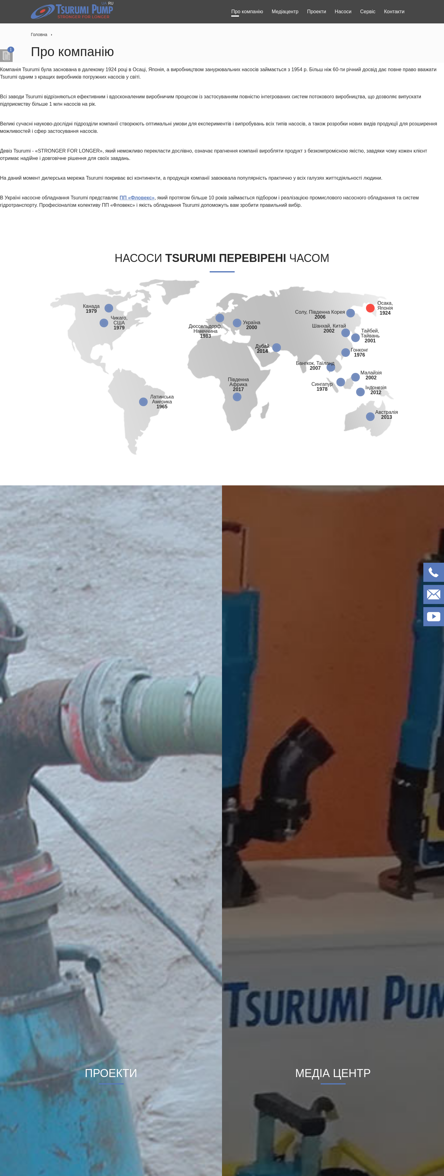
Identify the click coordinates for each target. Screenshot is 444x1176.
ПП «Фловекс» (137, 197)
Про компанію (247, 11)
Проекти (316, 11)
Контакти (394, 11)
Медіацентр (285, 11)
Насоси (343, 11)
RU (110, 3)
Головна (39, 34)
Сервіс (367, 11)
